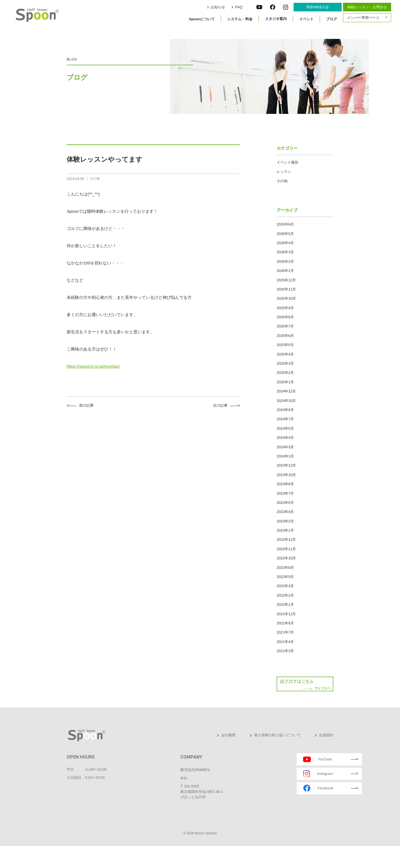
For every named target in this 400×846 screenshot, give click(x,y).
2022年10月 (286, 558)
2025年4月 (285, 354)
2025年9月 (285, 308)
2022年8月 (285, 567)
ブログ (331, 19)
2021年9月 (285, 623)
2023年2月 (285, 521)
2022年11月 (286, 549)
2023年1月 (285, 530)
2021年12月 (286, 614)
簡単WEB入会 (317, 7)
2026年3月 (285, 252)
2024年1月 (285, 456)
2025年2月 (285, 373)
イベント (306, 19)
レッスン (284, 171)
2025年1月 (285, 382)
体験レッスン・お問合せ (367, 7)
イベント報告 (287, 162)
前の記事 (86, 405)
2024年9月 (285, 410)
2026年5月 (285, 234)
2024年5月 (285, 428)
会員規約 (326, 735)
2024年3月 (285, 447)
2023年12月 (286, 465)
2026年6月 (285, 224)
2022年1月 (285, 604)
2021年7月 (285, 632)
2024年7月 (285, 419)
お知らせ (219, 7)
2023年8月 (285, 484)
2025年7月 (285, 326)
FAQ (239, 7)
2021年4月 (285, 642)
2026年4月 (285, 243)
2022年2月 (285, 595)
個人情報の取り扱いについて (277, 735)
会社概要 (228, 735)
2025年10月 (286, 298)
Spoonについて (202, 19)
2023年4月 (285, 512)
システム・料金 (239, 19)
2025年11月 (286, 289)
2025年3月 (285, 363)
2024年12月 (286, 391)
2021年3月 (285, 651)
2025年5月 (285, 345)
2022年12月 (286, 539)
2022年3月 (285, 586)
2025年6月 (285, 336)
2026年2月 (285, 261)
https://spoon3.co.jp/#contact (93, 366)
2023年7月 (285, 493)
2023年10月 (286, 475)
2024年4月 (285, 437)
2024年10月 (286, 401)
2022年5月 (285, 577)
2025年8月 (285, 317)
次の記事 (220, 405)
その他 (282, 181)
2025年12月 (286, 280)
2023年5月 (285, 502)
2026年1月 (285, 271)
